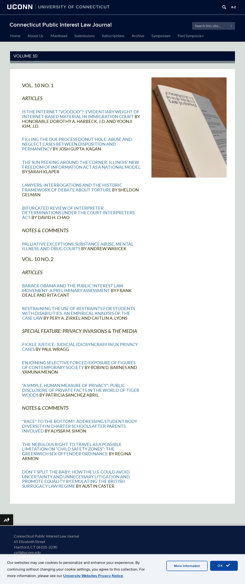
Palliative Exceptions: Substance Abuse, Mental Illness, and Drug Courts (78, 246)
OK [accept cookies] (223, 565)
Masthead (58, 35)
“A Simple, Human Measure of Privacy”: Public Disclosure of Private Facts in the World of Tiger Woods (80, 390)
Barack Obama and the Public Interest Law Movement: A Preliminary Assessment (72, 288)
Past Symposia (191, 35)
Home (15, 35)
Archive (138, 35)
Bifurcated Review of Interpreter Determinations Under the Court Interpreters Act (78, 212)
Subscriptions (113, 35)
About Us (35, 35)
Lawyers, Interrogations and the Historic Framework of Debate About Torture (72, 187)
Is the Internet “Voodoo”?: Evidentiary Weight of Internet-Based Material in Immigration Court (80, 114)
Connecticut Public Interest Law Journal (61, 24)
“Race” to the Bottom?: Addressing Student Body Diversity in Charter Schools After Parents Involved (79, 426)
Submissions (84, 35)
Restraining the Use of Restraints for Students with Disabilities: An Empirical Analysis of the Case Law (78, 313)
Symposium (160, 35)
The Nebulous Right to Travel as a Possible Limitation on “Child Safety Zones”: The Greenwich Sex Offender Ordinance (72, 449)
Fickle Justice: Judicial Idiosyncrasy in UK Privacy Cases (80, 347)
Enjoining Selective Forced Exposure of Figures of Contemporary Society (78, 365)
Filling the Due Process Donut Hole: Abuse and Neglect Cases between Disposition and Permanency (77, 144)
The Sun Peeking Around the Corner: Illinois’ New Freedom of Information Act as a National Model (81, 165)
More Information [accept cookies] (187, 566)
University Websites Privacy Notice (93, 575)
